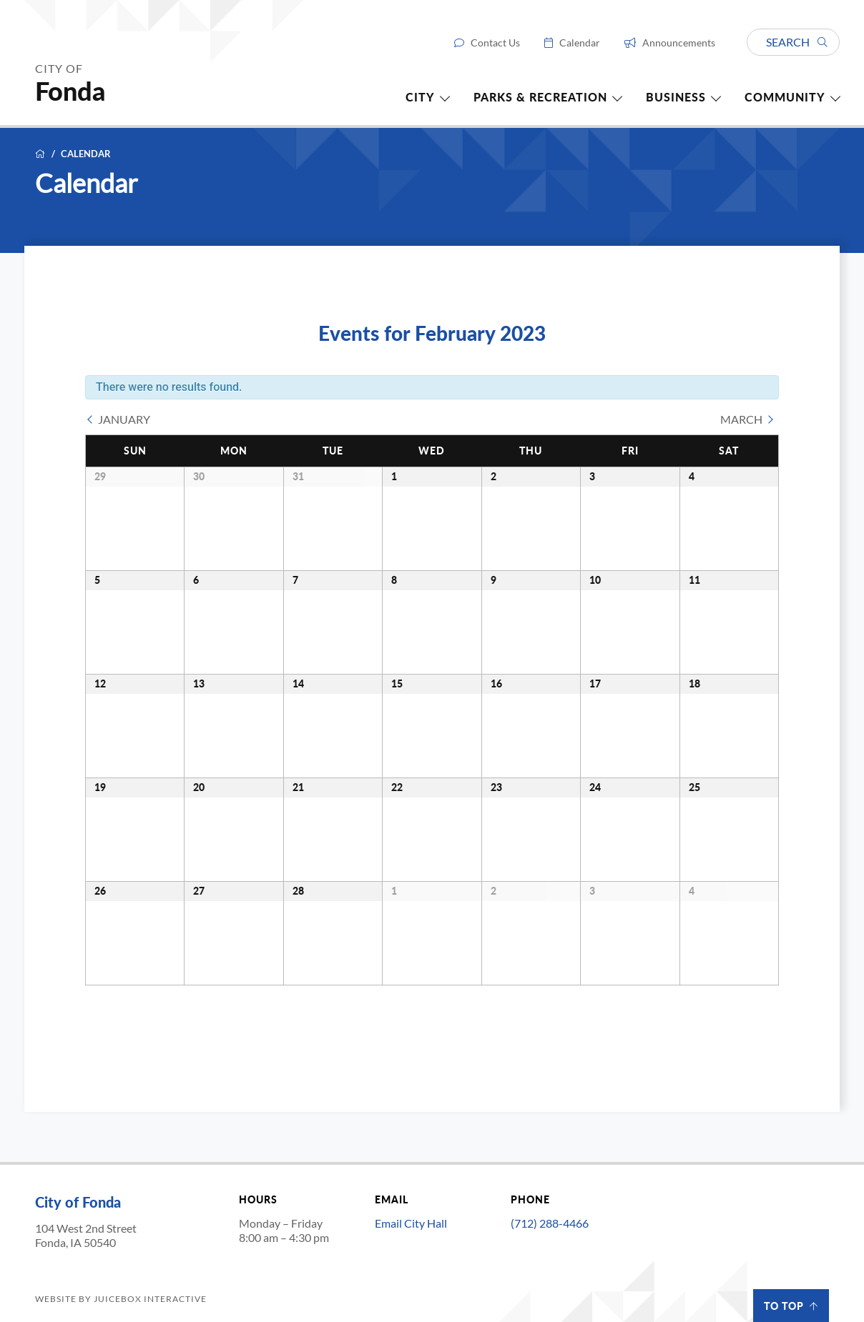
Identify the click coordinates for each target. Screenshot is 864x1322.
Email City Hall (411, 1223)
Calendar (579, 43)
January (124, 419)
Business (676, 97)
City (420, 97)
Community (785, 97)
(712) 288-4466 (550, 1223)
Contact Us (495, 43)
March (741, 419)
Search (797, 42)
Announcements (678, 43)
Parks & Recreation (540, 97)
